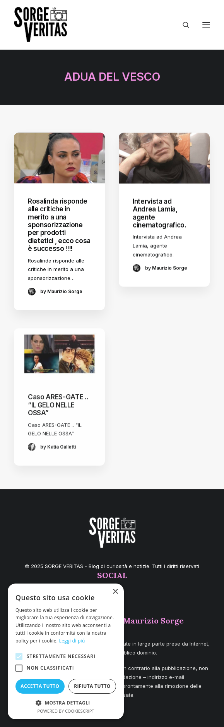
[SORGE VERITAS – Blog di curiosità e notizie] (40, 24)
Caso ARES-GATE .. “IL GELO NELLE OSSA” (58, 426)
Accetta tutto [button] (40, 686)
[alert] (66, 651)
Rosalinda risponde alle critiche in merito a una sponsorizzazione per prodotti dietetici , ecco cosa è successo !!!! (59, 224)
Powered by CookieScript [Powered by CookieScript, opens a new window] (66, 711)
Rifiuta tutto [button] (92, 686)
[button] (206, 25)
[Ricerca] (183, 24)
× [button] (115, 592)
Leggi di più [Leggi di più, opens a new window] (72, 640)
